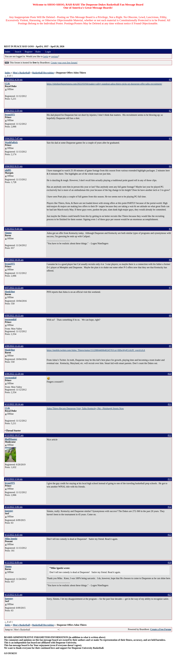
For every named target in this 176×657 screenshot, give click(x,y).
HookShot (10, 291)
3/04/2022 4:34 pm (13, 79)
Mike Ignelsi (11, 538)
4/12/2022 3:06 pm (13, 507)
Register (29, 51)
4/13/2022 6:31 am (13, 594)
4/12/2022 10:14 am (14, 404)
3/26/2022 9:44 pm (13, 228)
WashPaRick (11, 142)
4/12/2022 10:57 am (14, 435)
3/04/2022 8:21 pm (13, 166)
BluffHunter (11, 439)
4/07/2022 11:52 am (14, 287)
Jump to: (32, 629)
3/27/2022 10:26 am (14, 260)
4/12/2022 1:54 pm (13, 479)
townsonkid (10, 319)
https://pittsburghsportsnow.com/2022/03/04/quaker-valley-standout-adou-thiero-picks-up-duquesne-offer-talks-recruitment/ (104, 84)
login (45, 56)
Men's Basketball (21, 72)
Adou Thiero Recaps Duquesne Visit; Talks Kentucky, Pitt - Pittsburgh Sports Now (85, 408)
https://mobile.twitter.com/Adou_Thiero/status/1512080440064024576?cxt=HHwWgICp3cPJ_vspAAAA (96, 350)
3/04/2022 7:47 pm (13, 138)
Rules (38, 51)
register (54, 56)
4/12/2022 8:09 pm (13, 562)
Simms (8, 232)
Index (7, 51)
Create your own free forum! (64, 62)
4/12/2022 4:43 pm (13, 534)
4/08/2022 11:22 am (14, 346)
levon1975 (10, 114)
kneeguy (9, 511)
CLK (7, 83)
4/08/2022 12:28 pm (14, 373)
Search (18, 51)
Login (48, 51)
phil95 (8, 170)
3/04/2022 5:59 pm (13, 110)
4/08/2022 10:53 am (14, 315)
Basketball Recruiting (43, 72)
